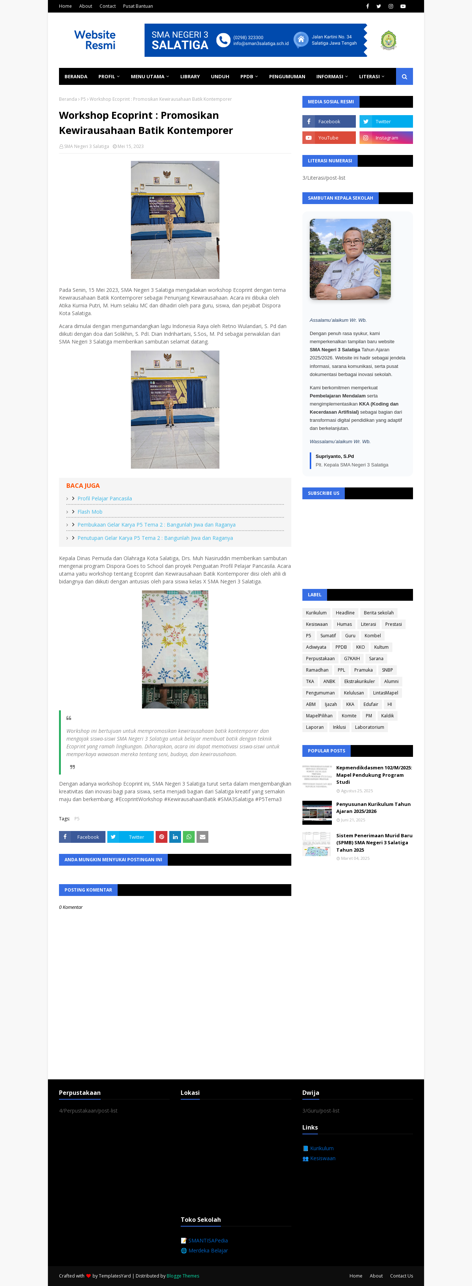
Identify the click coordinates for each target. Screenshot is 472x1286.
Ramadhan (317, 670)
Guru (350, 635)
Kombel (373, 635)
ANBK (329, 681)
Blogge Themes (183, 1276)
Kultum (381, 647)
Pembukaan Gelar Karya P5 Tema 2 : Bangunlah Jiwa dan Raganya (156, 524)
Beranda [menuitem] (76, 76)
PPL (341, 670)
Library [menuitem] (190, 76)
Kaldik (387, 716)
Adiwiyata (316, 647)
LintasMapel (385, 693)
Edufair (371, 704)
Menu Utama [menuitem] (147, 76)
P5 (83, 99)
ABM (311, 704)
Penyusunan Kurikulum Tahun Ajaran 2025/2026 (373, 808)
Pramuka (363, 670)
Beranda (68, 99)
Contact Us (401, 1276)
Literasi (368, 624)
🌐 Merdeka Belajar (204, 1250)
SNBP (387, 670)
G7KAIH (352, 658)
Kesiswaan (317, 624)
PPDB (341, 647)
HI (390, 704)
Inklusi (339, 727)
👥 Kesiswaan (319, 1158)
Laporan (315, 727)
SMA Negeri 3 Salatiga (86, 146)
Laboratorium (369, 727)
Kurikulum (316, 613)
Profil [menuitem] (106, 76)
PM (369, 716)
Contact (108, 6)
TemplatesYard (115, 1276)
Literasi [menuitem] (369, 76)
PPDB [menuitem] (246, 76)
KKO (360, 647)
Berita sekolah (379, 613)
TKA (310, 681)
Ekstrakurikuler (359, 681)
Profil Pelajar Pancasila (104, 498)
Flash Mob (90, 511)
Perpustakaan (320, 658)
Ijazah (331, 704)
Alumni (391, 681)
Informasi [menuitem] (329, 76)
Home (65, 6)
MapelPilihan (319, 716)
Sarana (376, 658)
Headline (345, 613)
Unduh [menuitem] (220, 76)
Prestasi (393, 624)
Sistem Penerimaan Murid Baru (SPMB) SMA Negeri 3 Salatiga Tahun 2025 (374, 842)
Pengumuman (320, 693)
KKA (350, 704)
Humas (344, 624)
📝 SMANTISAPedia (204, 1240)
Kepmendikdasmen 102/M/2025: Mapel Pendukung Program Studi (374, 774)
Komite (349, 716)
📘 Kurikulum (318, 1148)
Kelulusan (354, 693)
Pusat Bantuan (138, 6)
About (85, 6)
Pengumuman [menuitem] (287, 76)
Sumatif (328, 635)
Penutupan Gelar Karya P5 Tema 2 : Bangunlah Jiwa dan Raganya (155, 537)
